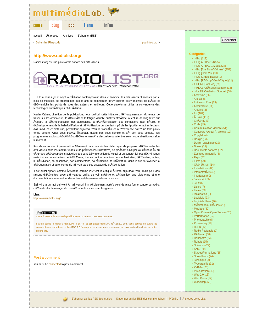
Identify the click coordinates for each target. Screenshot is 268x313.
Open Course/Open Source (210, 212)
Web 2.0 (199, 274)
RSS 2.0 (75, 227)
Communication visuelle (208, 128)
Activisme (199, 95)
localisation (200, 194)
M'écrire (173, 298)
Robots (198, 241)
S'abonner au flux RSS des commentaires (140, 298)
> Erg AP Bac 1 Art (205, 62)
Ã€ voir (198, 117)
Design (198, 139)
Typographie (201, 263)
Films (197, 161)
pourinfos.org (149, 42)
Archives (68, 35)
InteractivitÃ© (202, 172)
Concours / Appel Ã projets (210, 131)
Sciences (199, 245)
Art (195, 113)
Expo (197, 157)
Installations (201, 168)
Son (196, 249)
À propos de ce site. (193, 298)
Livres (197, 190)
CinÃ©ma (199, 120)
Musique (199, 208)
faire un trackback (134, 227)
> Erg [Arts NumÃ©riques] (209, 69)
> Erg (197, 58)
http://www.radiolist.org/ (57, 55)
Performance (201, 216)
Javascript (200, 179)
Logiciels (199, 197)
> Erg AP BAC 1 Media (207, 65)
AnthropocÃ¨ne (202, 102)
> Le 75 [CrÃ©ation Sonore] (210, 91)
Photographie (202, 219)
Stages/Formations (205, 252)
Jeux (196, 183)
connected (55, 264)
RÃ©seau (199, 234)
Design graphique (204, 142)
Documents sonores (205, 150)
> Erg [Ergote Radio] (206, 76)
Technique (200, 260)
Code (197, 124)
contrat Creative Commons (98, 216)
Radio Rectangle (203, 230)
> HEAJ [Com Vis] (204, 84)
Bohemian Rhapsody (48, 42)
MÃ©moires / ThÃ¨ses (207, 205)
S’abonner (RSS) (87, 35)
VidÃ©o (198, 267)
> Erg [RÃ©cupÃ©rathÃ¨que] (210, 80)
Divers (197, 146)
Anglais (198, 98)
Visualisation (201, 271)
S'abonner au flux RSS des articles (91, 298)
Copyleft (199, 135)
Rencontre (200, 238)
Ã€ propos (52, 35)
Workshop (200, 282)
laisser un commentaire (108, 227)
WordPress (200, 278)
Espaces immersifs (205, 153)
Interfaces (199, 175)
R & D (197, 227)
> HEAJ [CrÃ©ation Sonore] (210, 87)
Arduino (198, 109)
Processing (200, 223)
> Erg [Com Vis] (203, 73)
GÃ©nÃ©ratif (201, 164)
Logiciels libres (202, 201)
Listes (197, 186)
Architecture (201, 106)
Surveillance (201, 256)
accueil (38, 35)
